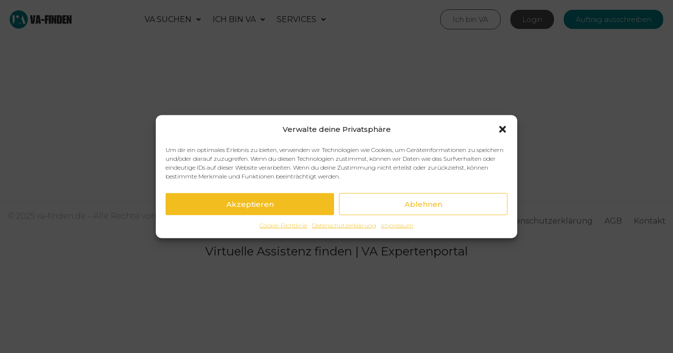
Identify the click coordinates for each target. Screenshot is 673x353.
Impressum (397, 227)
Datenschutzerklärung (344, 227)
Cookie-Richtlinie (283, 227)
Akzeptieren (250, 206)
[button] (502, 131)
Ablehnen (423, 206)
